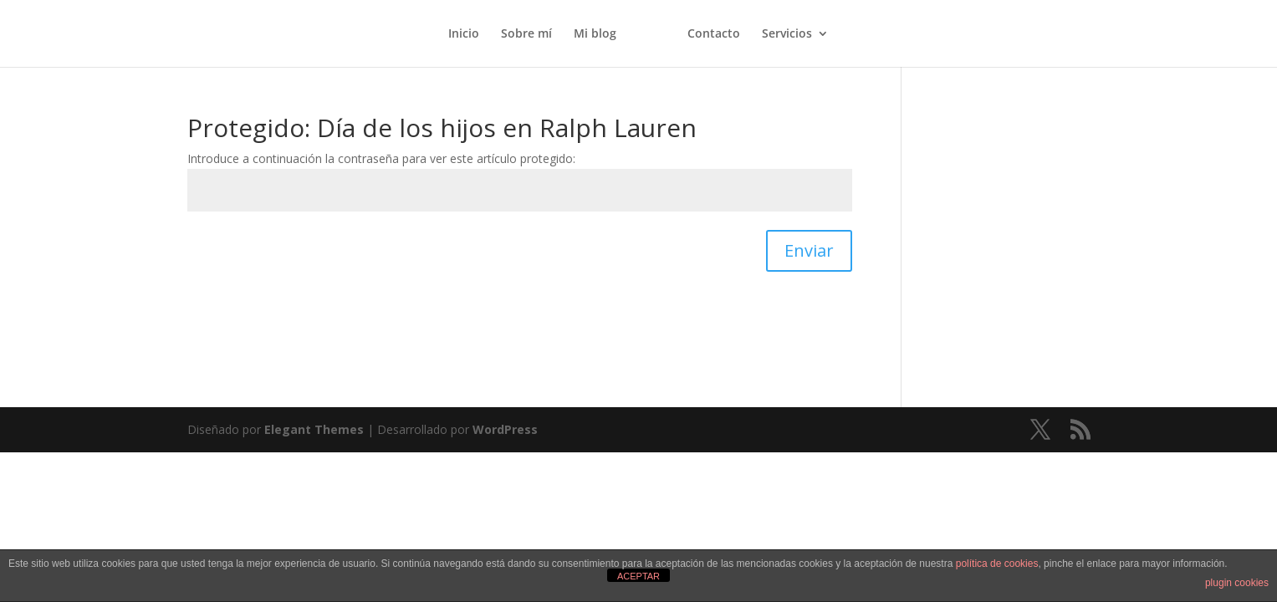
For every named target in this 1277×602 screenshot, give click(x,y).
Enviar (809, 250)
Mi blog (595, 34)
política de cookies (997, 563)
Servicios (787, 34)
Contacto (713, 34)
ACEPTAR (638, 576)
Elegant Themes (314, 429)
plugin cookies (1237, 583)
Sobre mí (526, 34)
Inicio (463, 34)
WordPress (505, 429)
